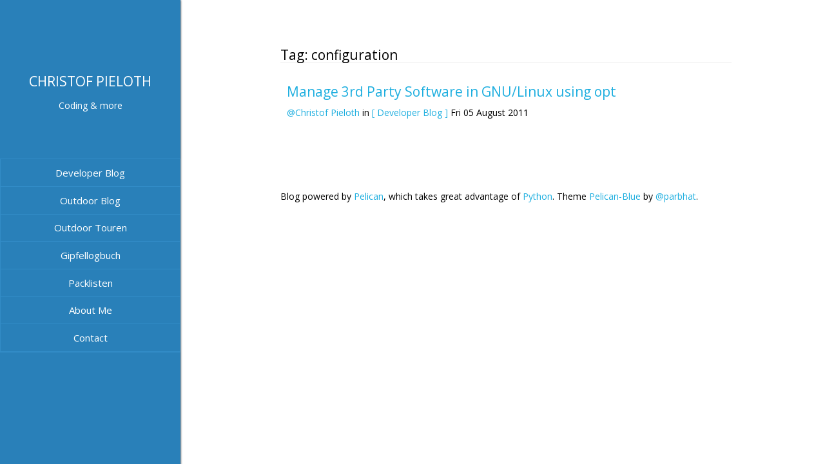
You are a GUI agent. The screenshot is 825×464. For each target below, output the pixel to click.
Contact (90, 337)
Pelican (368, 196)
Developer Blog (90, 172)
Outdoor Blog (90, 200)
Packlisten (90, 282)
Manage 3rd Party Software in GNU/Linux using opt (451, 91)
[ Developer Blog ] (410, 112)
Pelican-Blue (615, 196)
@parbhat (675, 196)
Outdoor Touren (90, 227)
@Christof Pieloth (323, 112)
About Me (90, 310)
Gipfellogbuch (91, 255)
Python (537, 196)
